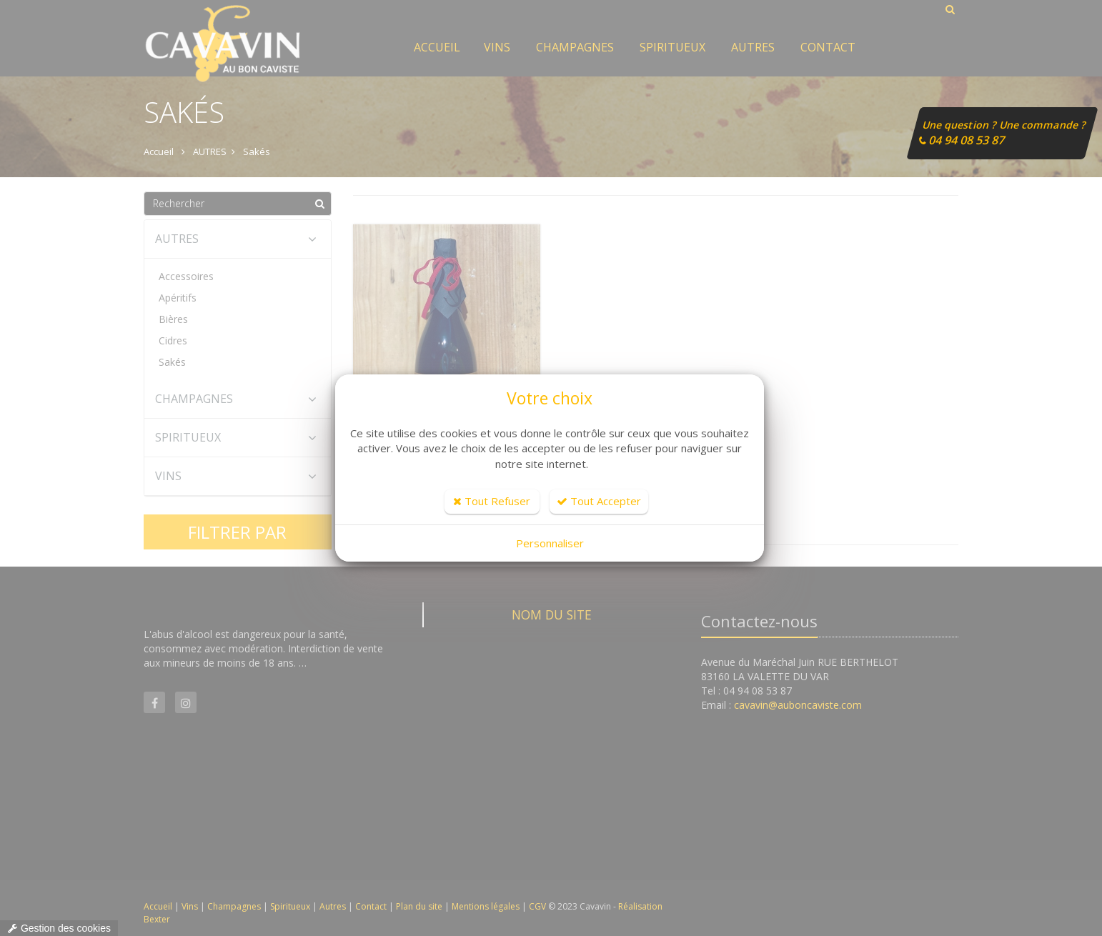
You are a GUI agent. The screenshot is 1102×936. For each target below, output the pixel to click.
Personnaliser (550, 543)
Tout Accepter (599, 501)
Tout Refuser (491, 501)
